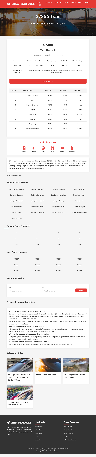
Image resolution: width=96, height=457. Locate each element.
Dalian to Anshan (16, 208)
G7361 (16, 267)
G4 (58, 235)
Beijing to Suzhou (16, 220)
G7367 (37, 273)
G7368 (58, 273)
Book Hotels (68, 430)
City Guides (39, 430)
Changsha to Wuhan (37, 202)
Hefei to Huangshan (58, 214)
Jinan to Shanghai (79, 190)
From (24, 293)
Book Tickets (48, 81)
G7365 (79, 267)
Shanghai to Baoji (58, 202)
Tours (66, 439)
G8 (58, 241)
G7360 (79, 261)
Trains (66, 2)
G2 (16, 235)
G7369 (79, 273)
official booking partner (42, 325)
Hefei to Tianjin (79, 202)
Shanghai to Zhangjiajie (79, 214)
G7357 (16, 261)
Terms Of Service (63, 452)
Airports (73, 2)
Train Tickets (68, 433)
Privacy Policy (40, 452)
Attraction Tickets (70, 443)
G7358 (37, 261)
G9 (79, 241)
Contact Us (30, 452)
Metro (80, 2)
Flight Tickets (68, 436)
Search (81, 293)
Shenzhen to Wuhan (79, 196)
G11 (37, 247)
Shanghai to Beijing (58, 190)
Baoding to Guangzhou (58, 196)
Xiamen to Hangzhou (16, 196)
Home (9, 176)
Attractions (48, 2)
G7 (37, 241)
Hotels (87, 2)
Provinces (58, 2)
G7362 (37, 267)
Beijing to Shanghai (37, 190)
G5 (79, 235)
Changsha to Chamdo (37, 208)
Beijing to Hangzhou (37, 196)
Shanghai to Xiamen (16, 202)
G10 (16, 247)
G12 (58, 247)
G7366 (16, 273)
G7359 (58, 261)
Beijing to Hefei (16, 214)
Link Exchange (51, 452)
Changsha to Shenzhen (37, 214)
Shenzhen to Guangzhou (16, 190)
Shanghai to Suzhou (58, 208)
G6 (16, 241)
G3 (37, 235)
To (57, 293)
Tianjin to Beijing (79, 208)
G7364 (58, 267)
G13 (79, 247)
